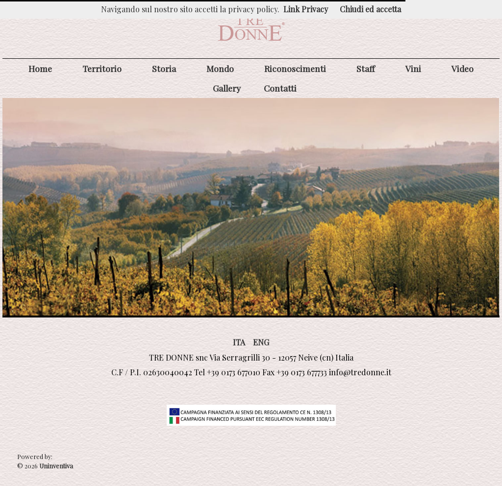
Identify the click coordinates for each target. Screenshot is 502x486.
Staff (365, 68)
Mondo (220, 68)
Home (40, 68)
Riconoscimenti (295, 68)
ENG (261, 342)
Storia (164, 68)
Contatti (280, 88)
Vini (413, 68)
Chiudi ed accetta (370, 9)
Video (463, 68)
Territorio (102, 68)
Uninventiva (55, 466)
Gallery (227, 88)
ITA (239, 342)
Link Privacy (305, 9)
